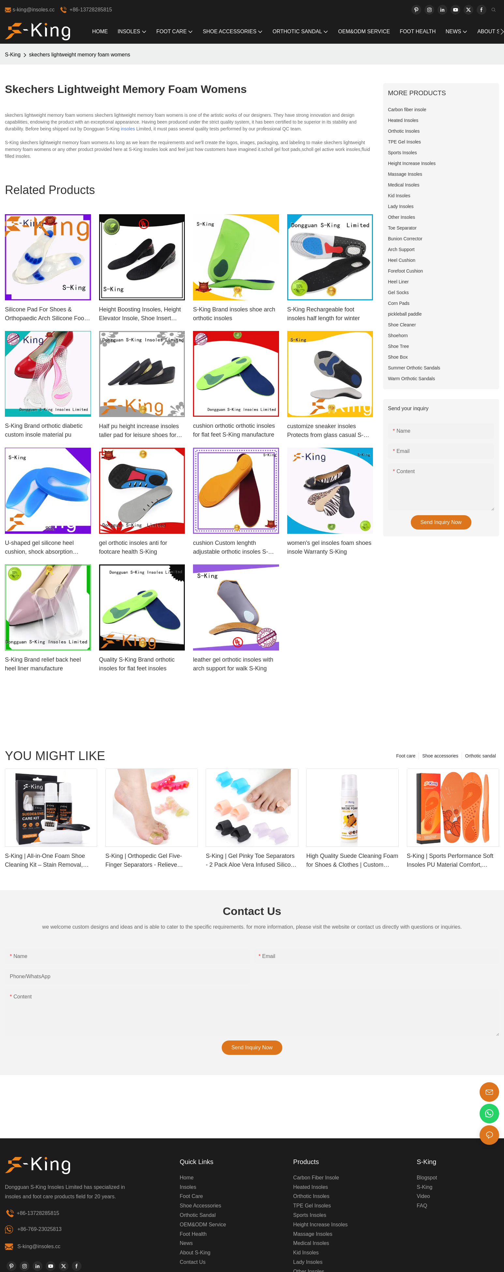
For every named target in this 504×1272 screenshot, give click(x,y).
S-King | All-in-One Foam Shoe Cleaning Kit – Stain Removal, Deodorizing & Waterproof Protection (45, 861)
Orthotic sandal (480, 755)
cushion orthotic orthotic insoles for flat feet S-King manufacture (234, 430)
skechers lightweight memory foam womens (79, 54)
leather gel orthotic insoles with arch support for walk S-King (233, 664)
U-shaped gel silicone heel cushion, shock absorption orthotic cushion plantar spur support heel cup (42, 548)
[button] (502, 32)
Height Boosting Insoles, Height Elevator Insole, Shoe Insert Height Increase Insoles (140, 314)
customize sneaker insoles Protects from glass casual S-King (325, 431)
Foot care (405, 755)
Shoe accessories (440, 755)
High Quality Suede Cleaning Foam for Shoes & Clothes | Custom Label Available (352, 861)
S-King (13, 54)
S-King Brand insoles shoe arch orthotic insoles (234, 314)
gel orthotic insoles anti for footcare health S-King (133, 547)
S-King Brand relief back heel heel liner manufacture (43, 664)
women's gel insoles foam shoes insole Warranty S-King (329, 547)
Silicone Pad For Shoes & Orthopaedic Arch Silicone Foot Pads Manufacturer (45, 314)
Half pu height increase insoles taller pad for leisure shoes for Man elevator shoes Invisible (139, 431)
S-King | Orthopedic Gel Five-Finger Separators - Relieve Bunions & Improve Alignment (143, 861)
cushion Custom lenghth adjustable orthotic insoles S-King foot (230, 548)
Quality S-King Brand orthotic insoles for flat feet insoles (137, 664)
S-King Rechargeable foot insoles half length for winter (323, 314)
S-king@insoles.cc (38, 1246)
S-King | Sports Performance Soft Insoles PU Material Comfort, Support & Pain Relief (450, 861)
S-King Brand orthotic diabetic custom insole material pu (43, 430)
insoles (128, 128)
